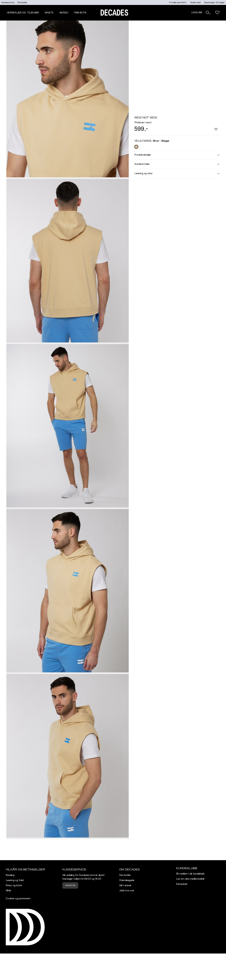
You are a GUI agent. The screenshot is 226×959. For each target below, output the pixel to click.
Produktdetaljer (177, 155)
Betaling (10, 875)
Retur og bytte (14, 885)
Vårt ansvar (125, 885)
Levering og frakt (15, 880)
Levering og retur (177, 173)
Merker (64, 12)
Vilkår (8, 890)
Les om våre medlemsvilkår (190, 879)
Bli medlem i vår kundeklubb (190, 874)
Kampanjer (182, 884)
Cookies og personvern (18, 898)
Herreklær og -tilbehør (23, 12)
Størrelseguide (126, 880)
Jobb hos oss (126, 890)
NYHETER (50, 12)
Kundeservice (7, 2)
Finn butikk (22, 2)
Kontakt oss (70, 885)
